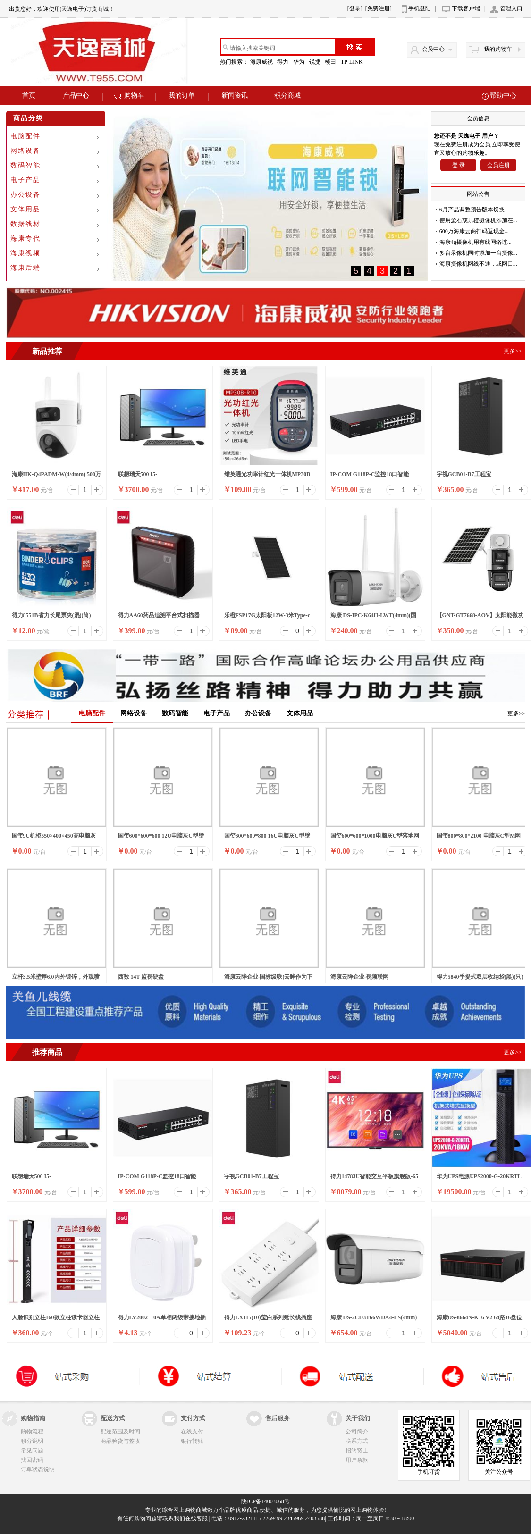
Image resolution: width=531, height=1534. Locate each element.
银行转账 (192, 1441)
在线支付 (192, 1431)
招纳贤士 (357, 1450)
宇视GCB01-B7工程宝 (464, 474)
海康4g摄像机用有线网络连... (475, 242)
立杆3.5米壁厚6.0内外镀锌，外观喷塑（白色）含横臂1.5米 (56, 979)
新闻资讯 (234, 95)
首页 (28, 95)
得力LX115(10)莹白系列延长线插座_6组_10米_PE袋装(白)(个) (268, 1320)
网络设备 (25, 150)
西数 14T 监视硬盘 (141, 976)
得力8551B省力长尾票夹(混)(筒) (51, 615)
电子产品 (25, 180)
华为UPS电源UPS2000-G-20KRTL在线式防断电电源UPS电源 (479, 1179)
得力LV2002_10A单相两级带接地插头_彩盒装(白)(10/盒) (162, 1320)
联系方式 (357, 1441)
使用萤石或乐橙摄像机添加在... (478, 220)
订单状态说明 (38, 1469)
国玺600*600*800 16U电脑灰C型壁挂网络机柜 (267, 838)
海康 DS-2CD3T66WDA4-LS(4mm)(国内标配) (373, 1320)
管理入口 (511, 8)
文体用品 (25, 209)
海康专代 (25, 238)
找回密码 (32, 1460)
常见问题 (32, 1450)
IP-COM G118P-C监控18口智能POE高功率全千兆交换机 (369, 477)
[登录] (354, 8)
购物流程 (32, 1431)
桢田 (331, 62)
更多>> (516, 713)
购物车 (128, 95)
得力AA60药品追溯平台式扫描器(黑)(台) (159, 618)
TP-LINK (352, 62)
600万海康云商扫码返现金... (474, 231)
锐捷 (315, 62)
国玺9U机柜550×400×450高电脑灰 (54, 835)
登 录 (458, 165)
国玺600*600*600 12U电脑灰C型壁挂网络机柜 (161, 838)
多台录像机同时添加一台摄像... (478, 253)
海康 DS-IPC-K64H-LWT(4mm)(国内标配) (373, 618)
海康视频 (25, 253)
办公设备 (25, 194)
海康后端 (25, 267)
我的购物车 (498, 49)
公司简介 (357, 1431)
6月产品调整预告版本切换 (472, 209)
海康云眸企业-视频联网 (359, 976)
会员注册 (498, 165)
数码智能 (25, 165)
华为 (299, 62)
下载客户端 (466, 8)
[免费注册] (378, 8)
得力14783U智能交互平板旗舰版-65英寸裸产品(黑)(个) (374, 1179)
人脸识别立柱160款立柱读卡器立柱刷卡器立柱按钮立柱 (56, 1320)
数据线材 (25, 223)
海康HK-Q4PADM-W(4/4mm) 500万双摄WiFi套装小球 (56, 477)
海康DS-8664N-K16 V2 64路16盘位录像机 (480, 1320)
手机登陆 (419, 8)
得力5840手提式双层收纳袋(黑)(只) (480, 976)
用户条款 (357, 1460)
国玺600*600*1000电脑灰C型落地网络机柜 (375, 838)
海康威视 (262, 62)
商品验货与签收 (120, 1441)
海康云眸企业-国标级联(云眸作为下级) (268, 979)
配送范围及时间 (120, 1431)
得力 (283, 62)
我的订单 (182, 95)
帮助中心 (503, 95)
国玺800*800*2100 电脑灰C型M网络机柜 (479, 838)
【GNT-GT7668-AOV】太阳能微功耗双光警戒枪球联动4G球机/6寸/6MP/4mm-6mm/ (480, 618)
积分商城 (287, 95)
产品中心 (76, 95)
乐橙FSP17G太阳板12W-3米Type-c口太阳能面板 (267, 618)
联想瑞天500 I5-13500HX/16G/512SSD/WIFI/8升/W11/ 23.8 (155, 477)
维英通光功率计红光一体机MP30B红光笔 (267, 477)
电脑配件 (25, 136)
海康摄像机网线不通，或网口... (478, 263)
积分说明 (32, 1441)
